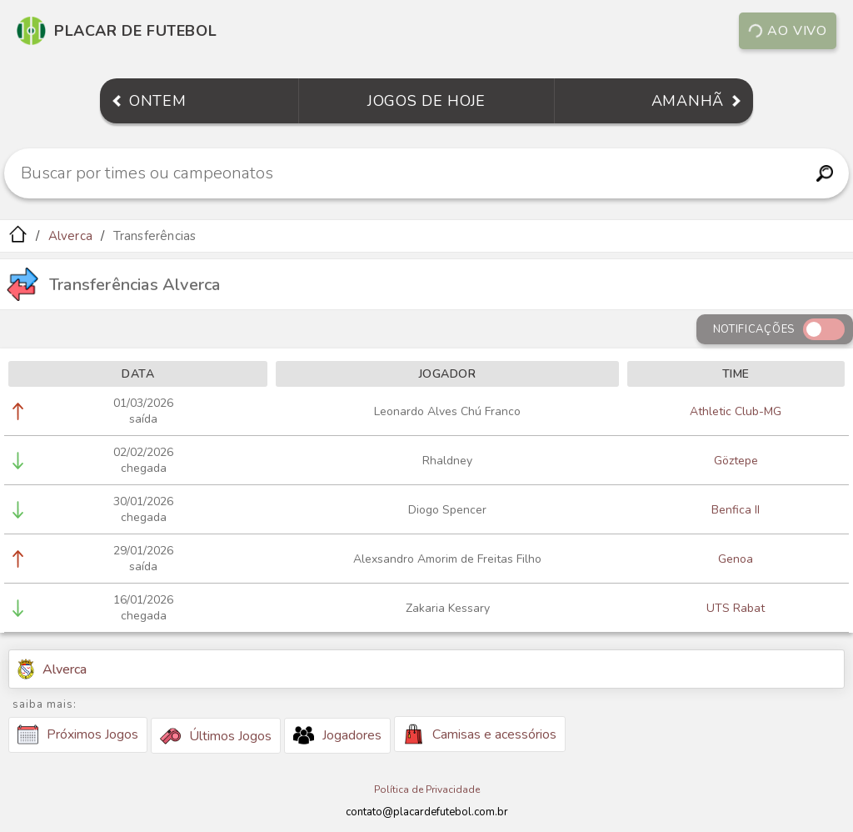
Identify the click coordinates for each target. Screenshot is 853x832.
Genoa (735, 559)
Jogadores (337, 735)
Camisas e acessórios (479, 734)
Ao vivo (787, 31)
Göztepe (736, 461)
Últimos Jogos (216, 736)
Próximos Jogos (77, 734)
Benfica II (735, 510)
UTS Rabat (735, 608)
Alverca (70, 236)
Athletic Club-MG (735, 411)
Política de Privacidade (427, 789)
